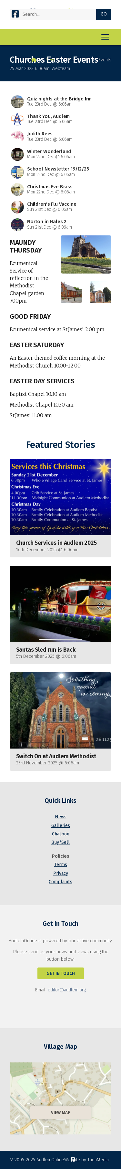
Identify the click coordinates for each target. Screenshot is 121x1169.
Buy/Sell (60, 842)
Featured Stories (60, 444)
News (50, 60)
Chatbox (60, 834)
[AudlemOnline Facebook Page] (15, 15)
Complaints (60, 882)
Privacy (60, 873)
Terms (60, 864)
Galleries (60, 825)
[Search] (55, 14)
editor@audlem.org (67, 990)
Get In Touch (60, 973)
